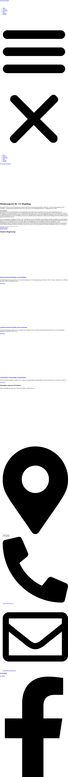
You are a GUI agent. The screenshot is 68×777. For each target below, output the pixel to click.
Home (4, 8)
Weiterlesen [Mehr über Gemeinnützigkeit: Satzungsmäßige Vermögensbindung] (2, 382)
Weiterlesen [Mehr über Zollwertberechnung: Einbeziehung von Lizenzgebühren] (2, 283)
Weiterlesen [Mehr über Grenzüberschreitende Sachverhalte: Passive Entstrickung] (2, 333)
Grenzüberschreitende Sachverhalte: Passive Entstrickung (13, 327)
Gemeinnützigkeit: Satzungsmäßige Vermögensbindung (13, 377)
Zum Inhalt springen (4, 0)
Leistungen (5, 10)
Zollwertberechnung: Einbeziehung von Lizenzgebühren (13, 277)
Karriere (4, 13)
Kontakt (4, 14)
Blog (4, 11)
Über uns (5, 9)
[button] (34, 85)
